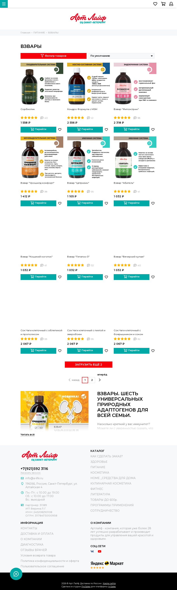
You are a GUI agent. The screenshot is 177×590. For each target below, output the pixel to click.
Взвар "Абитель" (124, 182)
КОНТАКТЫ (29, 528)
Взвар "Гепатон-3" (78, 256)
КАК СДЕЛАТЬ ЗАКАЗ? (106, 456)
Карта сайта (109, 583)
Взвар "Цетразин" (78, 182)
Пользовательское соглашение (42, 566)
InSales (112, 586)
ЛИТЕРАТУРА (100, 494)
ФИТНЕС (96, 489)
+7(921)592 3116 (34, 469)
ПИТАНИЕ (97, 467)
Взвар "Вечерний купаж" (129, 256)
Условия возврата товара (38, 555)
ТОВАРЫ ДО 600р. (103, 500)
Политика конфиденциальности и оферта (50, 561)
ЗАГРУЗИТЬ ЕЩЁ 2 (88, 364)
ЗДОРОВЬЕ (98, 462)
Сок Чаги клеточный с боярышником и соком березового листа (128, 332)
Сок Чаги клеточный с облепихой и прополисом (41, 332)
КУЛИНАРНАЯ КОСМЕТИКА (110, 483)
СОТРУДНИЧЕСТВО (105, 510)
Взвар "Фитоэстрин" (126, 109)
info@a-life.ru (34, 478)
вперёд (102, 377)
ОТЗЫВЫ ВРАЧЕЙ (34, 550)
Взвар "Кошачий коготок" (37, 256)
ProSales (86, 586)
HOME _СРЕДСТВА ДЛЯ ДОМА (112, 478)
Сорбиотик (28, 109)
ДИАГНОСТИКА (32, 544)
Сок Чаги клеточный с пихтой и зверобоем (86, 332)
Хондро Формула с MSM (82, 109)
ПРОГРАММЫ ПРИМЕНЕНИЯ (112, 505)
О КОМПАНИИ (31, 539)
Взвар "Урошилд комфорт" (37, 182)
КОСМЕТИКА (99, 472)
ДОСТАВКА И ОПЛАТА (37, 533)
